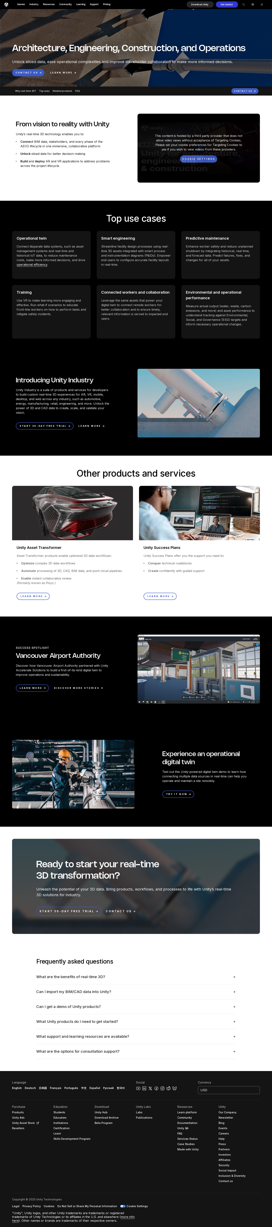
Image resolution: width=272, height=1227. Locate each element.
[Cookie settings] (198, 159)
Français (56, 1088)
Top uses (44, 91)
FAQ (77, 91)
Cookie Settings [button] (137, 1206)
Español (95, 1088)
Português (71, 1088)
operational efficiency (32, 264)
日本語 (43, 1088)
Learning (80, 4)
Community (65, 4)
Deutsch (30, 1088)
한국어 (121, 1088)
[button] (200, 5)
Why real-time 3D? (25, 91)
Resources (49, 4)
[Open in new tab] (37, 1122)
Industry (34, 4)
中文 (84, 1088)
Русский (108, 1088)
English (17, 1088)
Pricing (106, 4)
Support (94, 4)
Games (21, 4)
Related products (62, 91)
